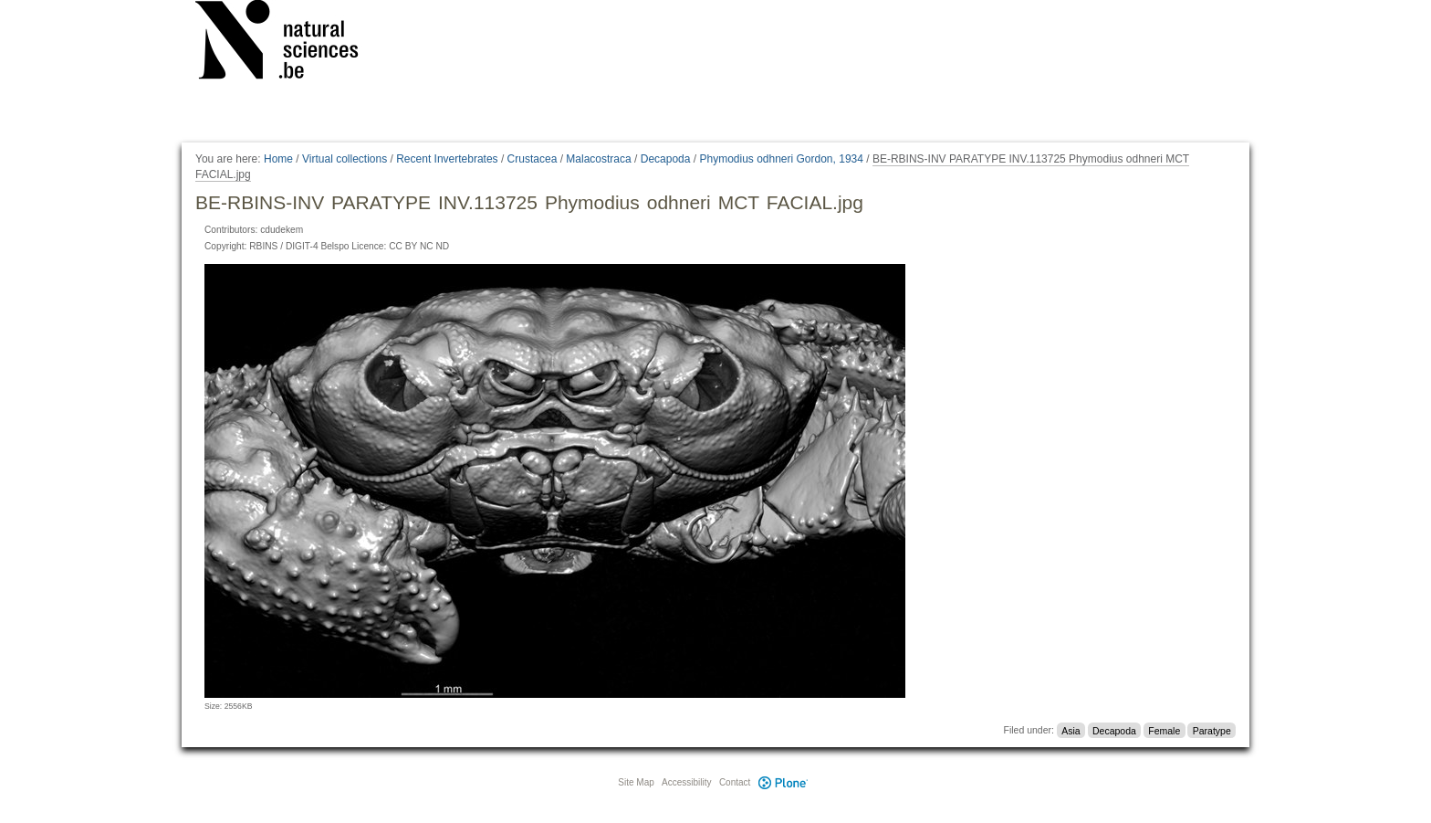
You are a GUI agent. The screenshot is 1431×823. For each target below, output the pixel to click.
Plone (783, 782)
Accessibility (686, 782)
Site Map (635, 782)
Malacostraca (598, 159)
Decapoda (666, 159)
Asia (1070, 729)
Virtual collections (344, 159)
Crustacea (532, 159)
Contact (734, 782)
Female (1164, 729)
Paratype (1212, 729)
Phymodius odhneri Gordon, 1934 (780, 159)
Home (278, 159)
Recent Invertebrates (446, 159)
